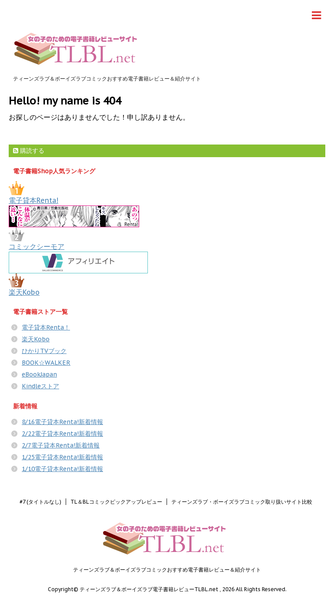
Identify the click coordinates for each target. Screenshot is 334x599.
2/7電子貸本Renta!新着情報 (61, 445)
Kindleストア (40, 386)
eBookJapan (39, 374)
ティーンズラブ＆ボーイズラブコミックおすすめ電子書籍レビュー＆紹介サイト (167, 569)
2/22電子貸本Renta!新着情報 (62, 433)
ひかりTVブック (44, 351)
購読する (28, 151)
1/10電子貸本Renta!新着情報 (62, 469)
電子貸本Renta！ (46, 327)
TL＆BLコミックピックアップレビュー (116, 501)
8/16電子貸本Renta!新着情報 (62, 422)
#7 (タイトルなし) (40, 501)
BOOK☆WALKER (46, 363)
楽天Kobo (24, 292)
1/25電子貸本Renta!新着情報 (62, 457)
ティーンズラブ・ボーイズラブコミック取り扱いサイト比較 (241, 501)
